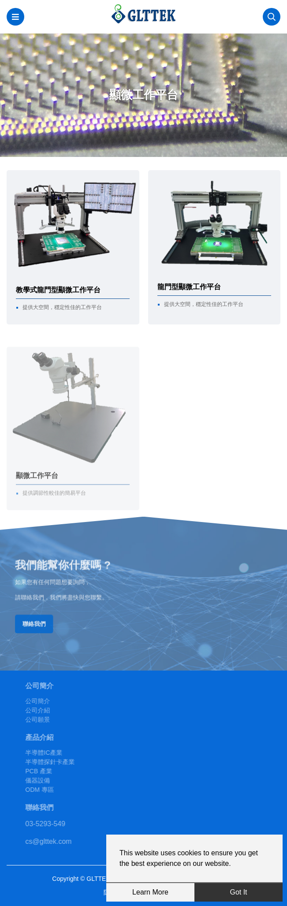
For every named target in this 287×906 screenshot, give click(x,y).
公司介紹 (52, 710)
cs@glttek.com (63, 841)
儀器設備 (52, 780)
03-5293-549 (60, 824)
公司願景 (52, 719)
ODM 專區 (54, 789)
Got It (238, 892)
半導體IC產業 (58, 752)
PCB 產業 (53, 771)
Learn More (150, 892)
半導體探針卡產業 (64, 761)
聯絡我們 (47, 620)
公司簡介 (52, 701)
